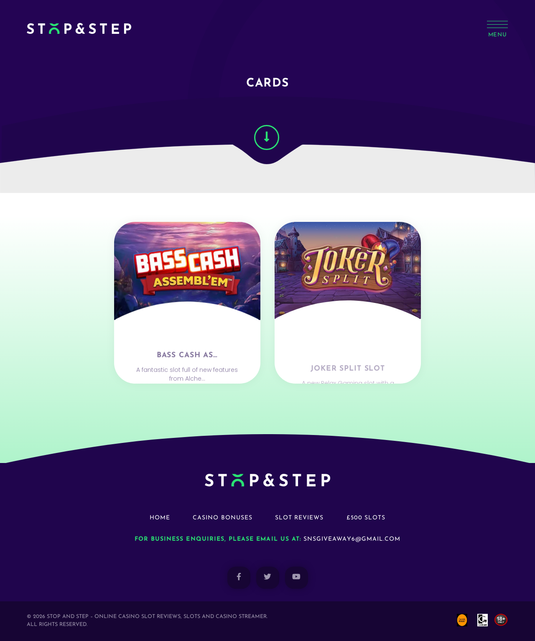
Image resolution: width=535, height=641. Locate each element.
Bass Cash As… (187, 380)
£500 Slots (366, 518)
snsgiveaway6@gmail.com (351, 539)
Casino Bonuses (222, 518)
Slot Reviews (299, 518)
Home (160, 518)
